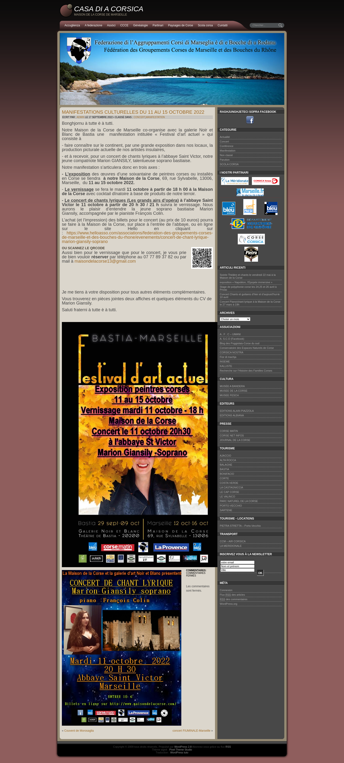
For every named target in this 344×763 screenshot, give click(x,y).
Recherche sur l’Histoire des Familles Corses (246, 370)
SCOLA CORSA (229, 164)
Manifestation (155, 117)
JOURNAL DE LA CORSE (235, 440)
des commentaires (233, 599)
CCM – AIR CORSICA (233, 541)
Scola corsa (205, 25)
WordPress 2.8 (183, 746)
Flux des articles (232, 594)
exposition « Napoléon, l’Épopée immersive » (246, 282)
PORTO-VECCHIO (231, 505)
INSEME (225, 361)
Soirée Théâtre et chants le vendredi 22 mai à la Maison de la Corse (248, 276)
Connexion (226, 590)
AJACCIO (225, 455)
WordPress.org (228, 603)
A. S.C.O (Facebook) (232, 338)
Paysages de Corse (180, 25)
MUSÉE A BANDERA (232, 386)
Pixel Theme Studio (180, 749)
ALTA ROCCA (228, 460)
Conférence (226, 146)
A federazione (93, 25)
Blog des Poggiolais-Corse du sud (239, 343)
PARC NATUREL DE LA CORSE (239, 501)
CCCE (124, 25)
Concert (139, 117)
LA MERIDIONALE (231, 545)
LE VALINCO (227, 496)
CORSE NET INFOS (232, 435)
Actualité (225, 137)
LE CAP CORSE (229, 492)
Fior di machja (228, 357)
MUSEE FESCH (229, 395)
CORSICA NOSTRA (231, 352)
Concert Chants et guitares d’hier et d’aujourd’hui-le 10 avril (250, 296)
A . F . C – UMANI (230, 334)
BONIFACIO (227, 473)
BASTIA (224, 469)
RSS (228, 746)
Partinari (158, 25)
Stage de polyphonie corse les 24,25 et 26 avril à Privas (248, 288)
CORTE (224, 478)
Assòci (111, 25)
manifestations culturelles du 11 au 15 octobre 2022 (133, 112)
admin (80, 117)
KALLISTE (226, 366)
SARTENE (226, 510)
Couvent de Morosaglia (79, 730)
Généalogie (140, 25)
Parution (225, 159)
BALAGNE (226, 464)
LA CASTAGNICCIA (231, 487)
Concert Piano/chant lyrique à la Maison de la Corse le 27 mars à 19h (250, 303)
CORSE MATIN (229, 431)
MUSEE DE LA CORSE (233, 390)
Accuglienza (72, 25)
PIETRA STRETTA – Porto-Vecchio (240, 525)
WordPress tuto (179, 752)
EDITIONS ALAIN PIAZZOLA (237, 410)
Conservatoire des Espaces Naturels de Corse (247, 347)
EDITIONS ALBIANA (232, 415)
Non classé (226, 155)
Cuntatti (222, 25)
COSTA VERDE (229, 482)
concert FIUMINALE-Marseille (191, 730)
